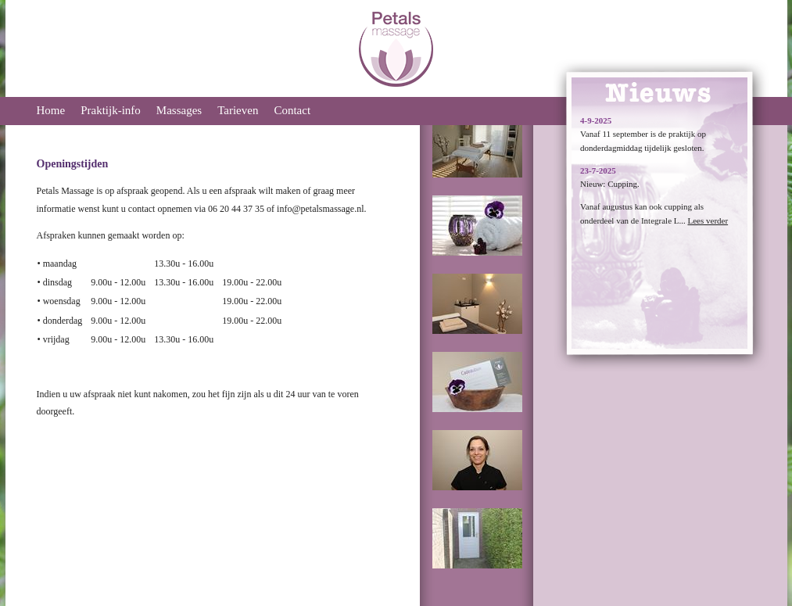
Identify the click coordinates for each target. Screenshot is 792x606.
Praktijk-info (111, 110)
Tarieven (237, 110)
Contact (292, 110)
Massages (179, 110)
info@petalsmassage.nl (320, 208)
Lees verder (707, 220)
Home (51, 110)
